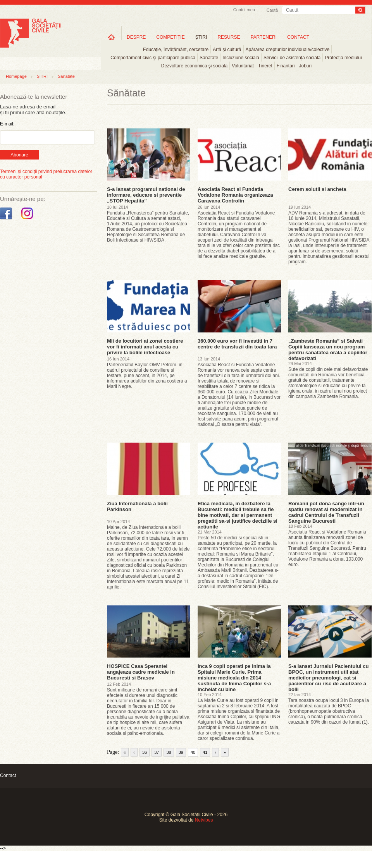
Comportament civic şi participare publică (152, 57)
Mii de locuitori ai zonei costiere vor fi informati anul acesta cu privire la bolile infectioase (145, 346)
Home (111, 37)
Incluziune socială (240, 57)
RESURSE (228, 37)
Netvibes (204, 820)
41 (205, 752)
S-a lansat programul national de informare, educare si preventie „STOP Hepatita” (146, 195)
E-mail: (7, 124)
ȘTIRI (42, 76)
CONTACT (298, 37)
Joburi (305, 66)
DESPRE (136, 37)
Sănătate (209, 57)
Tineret (265, 66)
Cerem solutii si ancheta (317, 189)
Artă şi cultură (227, 49)
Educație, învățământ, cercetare (175, 49)
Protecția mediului (343, 57)
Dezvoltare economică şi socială (194, 66)
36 (144, 752)
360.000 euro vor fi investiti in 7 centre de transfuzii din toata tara (237, 344)
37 (156, 752)
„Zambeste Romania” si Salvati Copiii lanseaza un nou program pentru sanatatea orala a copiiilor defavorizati (327, 349)
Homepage (16, 76)
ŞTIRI (201, 37)
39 (181, 752)
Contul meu (244, 9)
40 (193, 752)
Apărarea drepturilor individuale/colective (288, 49)
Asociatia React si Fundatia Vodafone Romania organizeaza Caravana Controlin (235, 195)
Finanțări (286, 66)
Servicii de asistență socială (292, 57)
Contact (8, 775)
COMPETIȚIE (170, 37)
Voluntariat (243, 66)
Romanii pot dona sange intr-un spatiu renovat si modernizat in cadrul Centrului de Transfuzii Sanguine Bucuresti (326, 512)
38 (168, 752)
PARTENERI (263, 37)
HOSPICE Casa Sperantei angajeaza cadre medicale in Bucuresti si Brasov (141, 672)
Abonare (19, 155)
